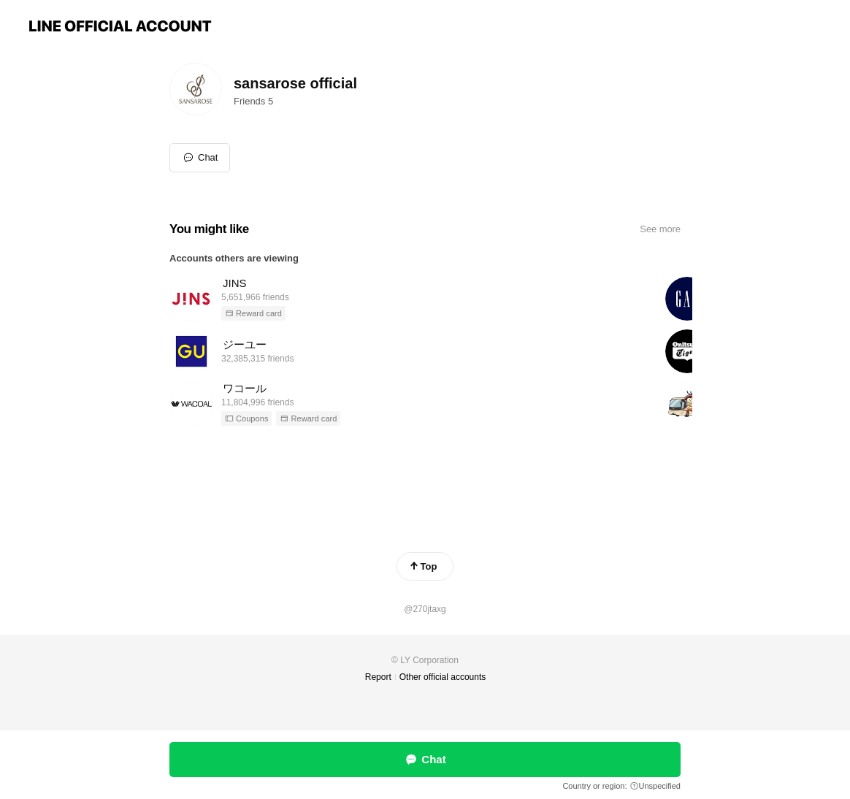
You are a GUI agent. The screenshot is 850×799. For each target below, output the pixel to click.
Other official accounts (442, 677)
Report (378, 677)
